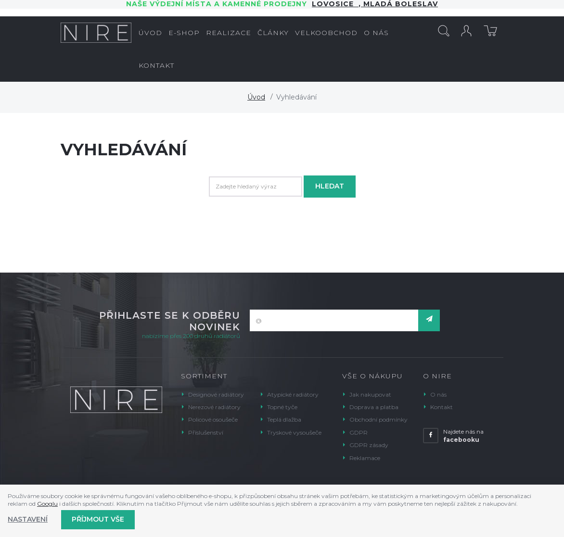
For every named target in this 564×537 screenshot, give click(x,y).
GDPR (358, 432)
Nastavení (28, 519)
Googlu (47, 503)
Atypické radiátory (293, 394)
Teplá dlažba (284, 419)
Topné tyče (282, 407)
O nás (438, 394)
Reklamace (364, 458)
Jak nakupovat (370, 394)
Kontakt (441, 407)
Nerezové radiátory (214, 407)
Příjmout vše (98, 519)
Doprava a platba (373, 407)
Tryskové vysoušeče (294, 432)
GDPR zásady (368, 445)
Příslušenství (205, 432)
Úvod (256, 97)
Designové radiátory (216, 394)
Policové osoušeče (213, 419)
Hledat (329, 186)
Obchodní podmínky (378, 419)
